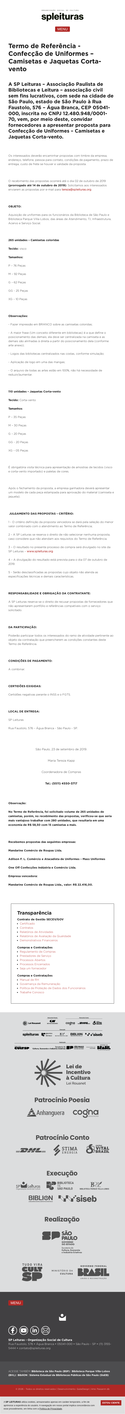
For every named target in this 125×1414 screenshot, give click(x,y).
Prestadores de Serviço (35, 955)
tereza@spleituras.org (76, 189)
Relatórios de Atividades (36, 931)
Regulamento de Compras (38, 951)
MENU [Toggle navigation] (62, 29)
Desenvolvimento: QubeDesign (73, 1389)
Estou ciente (111, 1402)
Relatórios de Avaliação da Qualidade (45, 936)
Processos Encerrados (35, 964)
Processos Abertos (32, 960)
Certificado (27, 923)
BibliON (22, 1375)
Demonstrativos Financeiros (39, 940)
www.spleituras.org (40, 551)
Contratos (26, 927)
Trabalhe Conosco (32, 992)
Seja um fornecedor (33, 968)
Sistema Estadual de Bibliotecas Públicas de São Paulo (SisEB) (69, 1375)
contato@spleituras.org (35, 1348)
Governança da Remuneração (40, 983)
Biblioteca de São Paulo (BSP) (50, 1371)
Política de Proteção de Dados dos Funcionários (53, 988)
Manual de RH (29, 979)
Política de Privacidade (50, 1408)
